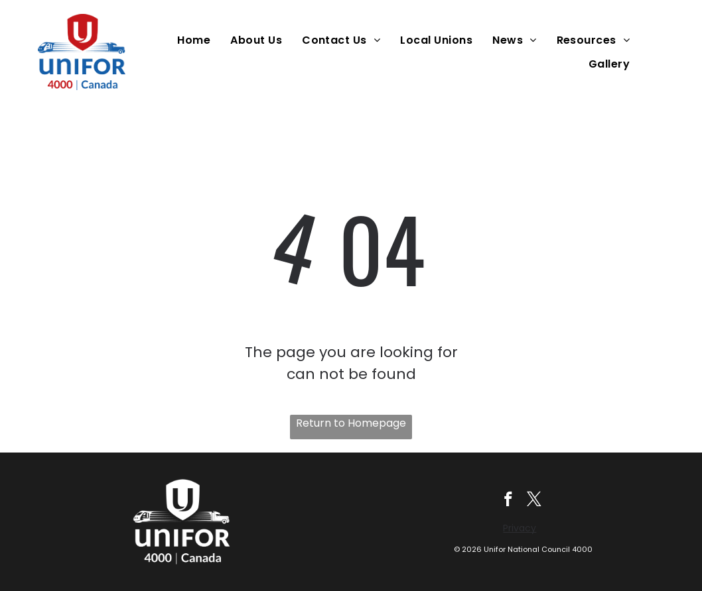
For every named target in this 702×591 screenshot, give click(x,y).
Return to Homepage (351, 423)
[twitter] (534, 501)
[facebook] (508, 501)
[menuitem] (197, 40)
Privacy (519, 528)
